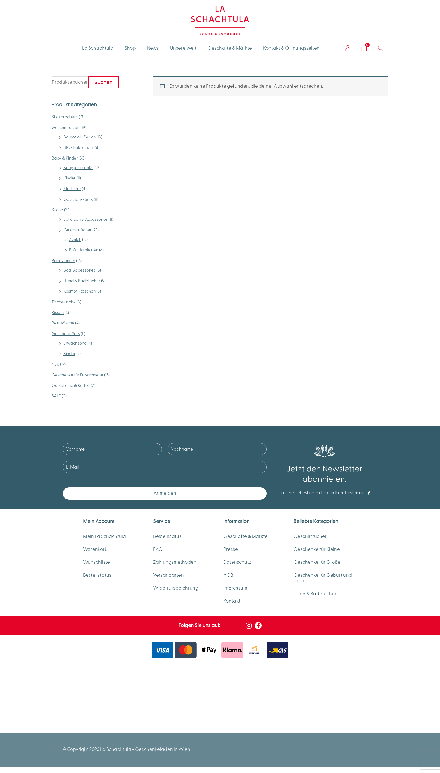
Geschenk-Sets (78, 199)
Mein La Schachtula (104, 536)
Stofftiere (72, 189)
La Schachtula (97, 48)
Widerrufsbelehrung (175, 588)
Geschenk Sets (66, 334)
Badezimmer (63, 260)
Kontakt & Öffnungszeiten (291, 48)
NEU (55, 364)
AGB (228, 575)
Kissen (58, 312)
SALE (56, 396)
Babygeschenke (78, 167)
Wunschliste (96, 562)
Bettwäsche (63, 323)
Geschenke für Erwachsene (77, 375)
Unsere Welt (183, 48)
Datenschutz (237, 562)
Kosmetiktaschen (79, 291)
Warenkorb (95, 549)
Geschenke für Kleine (317, 549)
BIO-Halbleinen (78, 147)
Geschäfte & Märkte (230, 48)
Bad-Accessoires (79, 270)
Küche (57, 210)
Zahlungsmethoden (174, 562)
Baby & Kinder (65, 158)
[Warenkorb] (364, 48)
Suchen (104, 82)
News (153, 48)
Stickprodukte (65, 117)
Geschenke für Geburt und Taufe (323, 578)
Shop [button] (130, 48)
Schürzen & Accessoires (85, 219)
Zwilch (75, 239)
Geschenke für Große (317, 562)
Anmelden (164, 493)
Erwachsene (75, 343)
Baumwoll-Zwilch (79, 137)
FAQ (158, 549)
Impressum (235, 588)
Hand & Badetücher (81, 281)
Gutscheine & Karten (71, 385)
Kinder (69, 178)
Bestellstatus (97, 575)
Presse (230, 549)
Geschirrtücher (66, 127)
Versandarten (168, 575)
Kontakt (231, 601)
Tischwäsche (64, 302)
